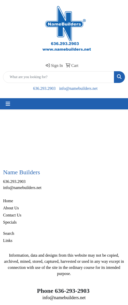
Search (8, 233)
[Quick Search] (58, 77)
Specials (10, 222)
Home (8, 201)
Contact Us (12, 215)
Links (7, 240)
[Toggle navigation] (8, 103)
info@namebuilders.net (78, 88)
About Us (11, 208)
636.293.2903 (44, 88)
